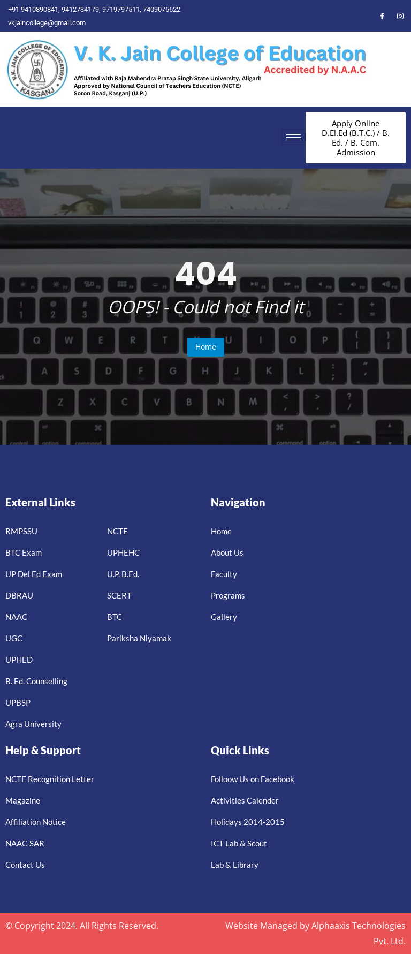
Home (205, 347)
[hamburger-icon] (293, 137)
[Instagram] (400, 15)
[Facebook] (382, 15)
